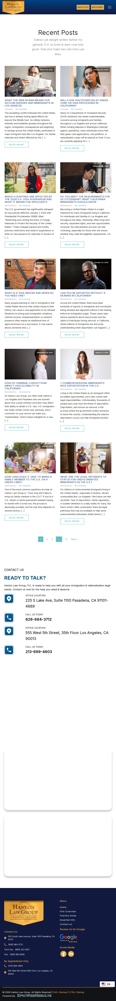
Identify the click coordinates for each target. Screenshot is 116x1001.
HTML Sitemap (76, 992)
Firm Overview (68, 911)
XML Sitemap (60, 992)
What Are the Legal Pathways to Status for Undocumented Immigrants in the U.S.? (83, 479)
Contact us (66, 924)
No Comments (21, 109)
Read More (16, 144)
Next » (74, 539)
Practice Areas (68, 915)
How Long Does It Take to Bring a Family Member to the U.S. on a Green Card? (28, 479)
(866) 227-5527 (83, 7)
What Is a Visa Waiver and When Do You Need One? (29, 294)
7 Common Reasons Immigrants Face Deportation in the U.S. (82, 384)
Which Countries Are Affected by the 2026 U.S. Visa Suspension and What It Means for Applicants (28, 199)
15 (66, 539)
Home (63, 907)
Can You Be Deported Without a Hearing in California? (82, 294)
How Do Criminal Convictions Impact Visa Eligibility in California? (26, 386)
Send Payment (97, 7)
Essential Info (67, 920)
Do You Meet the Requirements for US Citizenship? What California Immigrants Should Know (85, 199)
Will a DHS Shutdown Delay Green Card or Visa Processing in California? (84, 103)
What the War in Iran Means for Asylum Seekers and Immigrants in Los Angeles (29, 103)
